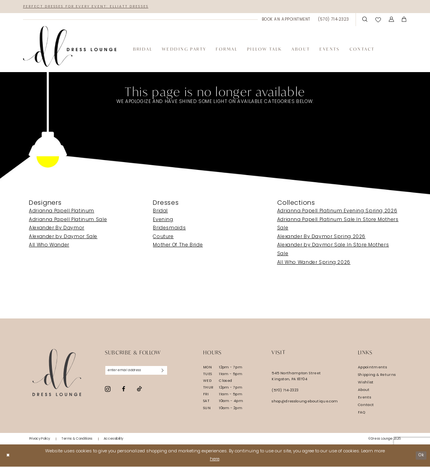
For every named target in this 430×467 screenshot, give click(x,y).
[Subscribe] (169, 371)
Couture (163, 237)
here (214, 459)
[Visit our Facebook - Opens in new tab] (123, 390)
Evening (163, 220)
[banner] (69, 47)
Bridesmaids (169, 229)
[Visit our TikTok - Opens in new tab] (139, 391)
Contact (366, 405)
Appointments (372, 368)
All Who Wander (49, 246)
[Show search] (364, 20)
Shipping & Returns (377, 375)
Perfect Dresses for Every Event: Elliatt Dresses (92, 6)
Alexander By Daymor (56, 229)
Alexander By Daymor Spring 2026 (321, 237)
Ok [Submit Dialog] (420, 456)
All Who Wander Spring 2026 (313, 263)
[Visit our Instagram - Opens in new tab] (107, 390)
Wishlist (366, 383)
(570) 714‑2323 (285, 391)
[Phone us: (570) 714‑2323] (333, 20)
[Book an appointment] (286, 20)
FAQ (361, 413)
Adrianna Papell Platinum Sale (68, 220)
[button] (391, 20)
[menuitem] (286, 20)
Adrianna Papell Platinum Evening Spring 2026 (337, 211)
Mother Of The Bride (178, 246)
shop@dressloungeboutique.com (305, 402)
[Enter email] (139, 371)
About (364, 390)
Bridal (160, 211)
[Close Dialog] (8, 456)
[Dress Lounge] (56, 373)
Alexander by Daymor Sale (63, 237)
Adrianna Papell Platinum (61, 211)
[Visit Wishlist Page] (378, 20)
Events (364, 398)
